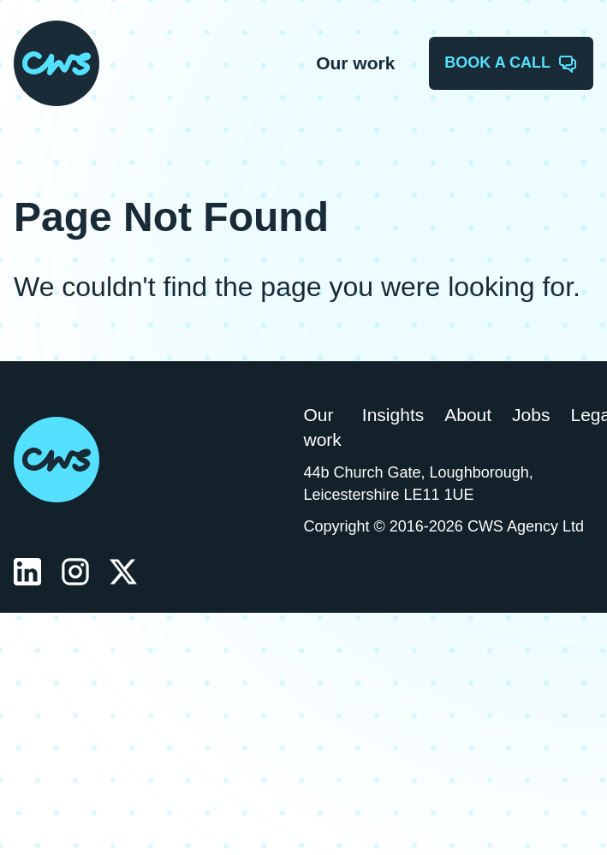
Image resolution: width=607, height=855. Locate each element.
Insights (393, 415)
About (467, 415)
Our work (355, 63)
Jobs (531, 415)
